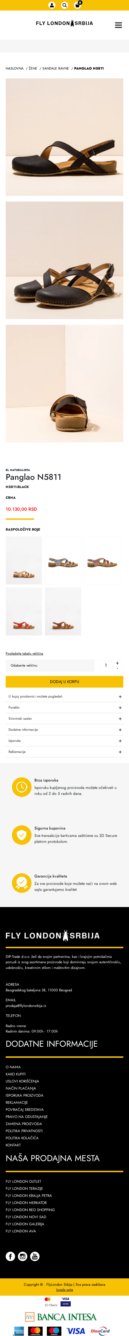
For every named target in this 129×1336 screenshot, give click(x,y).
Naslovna (15, 68)
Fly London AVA (21, 1231)
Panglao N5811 (89, 68)
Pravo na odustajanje (27, 1116)
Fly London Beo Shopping (30, 1210)
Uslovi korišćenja (22, 1081)
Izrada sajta (64, 1289)
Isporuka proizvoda (24, 1095)
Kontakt (13, 1145)
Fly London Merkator (26, 1202)
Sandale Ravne (55, 68)
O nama (13, 1067)
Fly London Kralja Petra (29, 1195)
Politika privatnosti (24, 1131)
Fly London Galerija (25, 1224)
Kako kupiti (16, 1074)
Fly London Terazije (24, 1188)
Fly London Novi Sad (26, 1217)
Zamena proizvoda (24, 1123)
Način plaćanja (21, 1088)
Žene (33, 68)
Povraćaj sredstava (25, 1109)
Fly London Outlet (23, 1181)
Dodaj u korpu (64, 681)
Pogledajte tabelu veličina (24, 653)
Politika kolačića (22, 1138)
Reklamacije (17, 1102)
